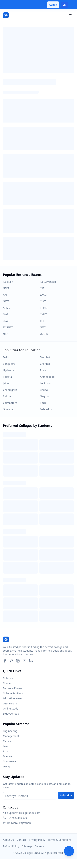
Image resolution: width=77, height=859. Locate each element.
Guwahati (8, 409)
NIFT (43, 327)
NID (5, 334)
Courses (8, 683)
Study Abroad (11, 713)
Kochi (43, 403)
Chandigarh (10, 389)
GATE (6, 301)
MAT (5, 314)
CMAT (43, 314)
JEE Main (8, 281)
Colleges (8, 678)
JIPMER (44, 308)
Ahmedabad (47, 376)
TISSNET (8, 327)
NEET (6, 288)
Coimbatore (10, 403)
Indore (7, 396)
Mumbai (45, 357)
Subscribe (66, 795)
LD (64, 4)
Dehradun (46, 409)
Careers (39, 846)
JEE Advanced (48, 281)
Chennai (45, 363)
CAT (42, 288)
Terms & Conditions (59, 839)
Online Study (10, 708)
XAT (5, 294)
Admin (53, 4)
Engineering (10, 731)
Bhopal (44, 389)
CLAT (43, 301)
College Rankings (13, 693)
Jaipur (6, 383)
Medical (7, 741)
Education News (12, 698)
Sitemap (27, 846)
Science (7, 756)
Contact (21, 839)
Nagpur (44, 396)
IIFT (42, 321)
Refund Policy (11, 846)
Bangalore (9, 363)
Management (11, 736)
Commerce (9, 761)
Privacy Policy (37, 839)
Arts (5, 751)
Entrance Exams (12, 688)
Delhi (6, 357)
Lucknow (45, 383)
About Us (8, 839)
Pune (43, 370)
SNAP (6, 321)
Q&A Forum (10, 703)
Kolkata (7, 376)
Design (7, 766)
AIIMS (6, 308)
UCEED (44, 334)
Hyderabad (9, 370)
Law (5, 746)
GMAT (43, 294)
